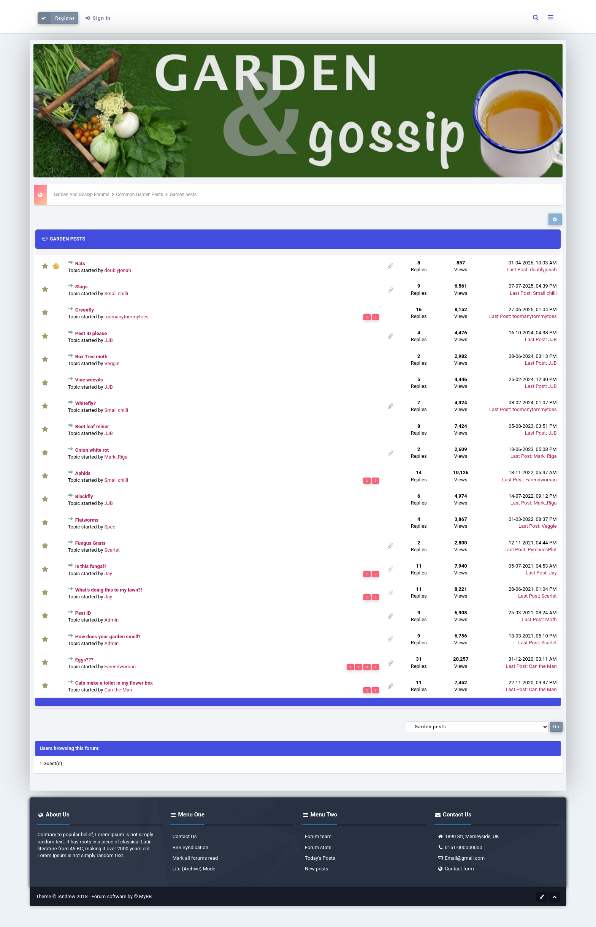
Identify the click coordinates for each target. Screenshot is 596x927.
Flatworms (87, 520)
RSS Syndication (190, 847)
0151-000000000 (459, 847)
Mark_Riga (116, 457)
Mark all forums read (195, 858)
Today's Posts (320, 858)
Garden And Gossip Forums (81, 194)
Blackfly (84, 496)
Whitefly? (85, 403)
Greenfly (84, 310)
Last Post (517, 269)
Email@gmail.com (461, 858)
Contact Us (185, 836)
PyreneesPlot (542, 549)
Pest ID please (91, 333)
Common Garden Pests (139, 194)
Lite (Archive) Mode (194, 869)
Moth (550, 619)
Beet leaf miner (92, 426)
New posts (316, 869)
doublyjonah (118, 270)
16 (419, 309)
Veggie (112, 363)
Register (56, 18)
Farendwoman (541, 479)
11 (419, 566)
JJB (109, 340)
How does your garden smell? (108, 636)
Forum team (318, 836)
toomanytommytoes (127, 317)
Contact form (455, 869)
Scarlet (112, 550)
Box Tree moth (91, 356)
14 (419, 472)
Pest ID (83, 613)
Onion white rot (92, 450)
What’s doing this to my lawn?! (108, 590)
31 (419, 659)
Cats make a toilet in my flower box (114, 683)
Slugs (81, 286)
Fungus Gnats (90, 543)
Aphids (83, 473)
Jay (108, 573)
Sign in (98, 18)
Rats (80, 263)
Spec (110, 527)
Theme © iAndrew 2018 (62, 896)
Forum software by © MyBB (122, 896)
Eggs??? (84, 660)
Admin (112, 620)
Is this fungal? (90, 566)
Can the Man (543, 666)
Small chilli (116, 293)
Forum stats (318, 847)
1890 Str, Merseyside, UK (468, 836)
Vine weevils (89, 380)
